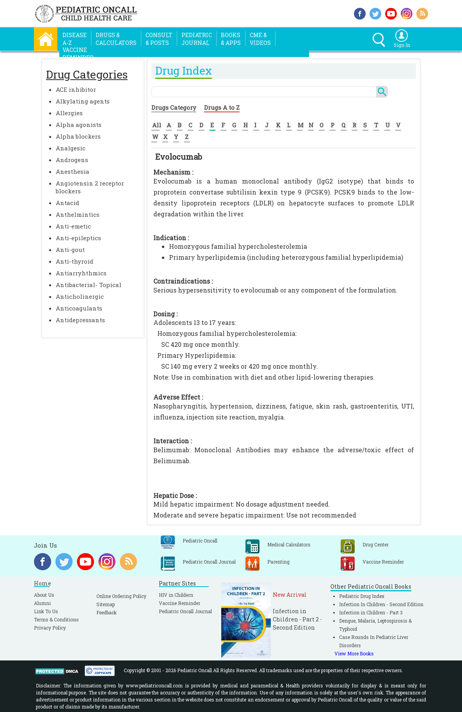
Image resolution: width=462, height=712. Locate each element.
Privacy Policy (50, 628)
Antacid (67, 203)
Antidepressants (80, 320)
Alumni (42, 603)
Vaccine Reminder (179, 603)
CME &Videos (260, 38)
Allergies (69, 113)
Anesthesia (72, 171)
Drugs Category (173, 107)
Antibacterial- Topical (88, 285)
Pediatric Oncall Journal (185, 611)
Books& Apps (231, 38)
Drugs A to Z (222, 107)
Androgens (72, 160)
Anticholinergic (80, 296)
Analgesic (70, 148)
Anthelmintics (78, 214)
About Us (44, 595)
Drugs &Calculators (116, 38)
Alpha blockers (78, 136)
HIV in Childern (176, 595)
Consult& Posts (159, 38)
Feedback (106, 612)
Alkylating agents (83, 101)
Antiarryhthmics (81, 273)
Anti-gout (70, 249)
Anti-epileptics (78, 238)
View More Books (354, 653)
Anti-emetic (73, 226)
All (156, 125)
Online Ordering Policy (121, 596)
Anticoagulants (79, 308)
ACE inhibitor (76, 89)
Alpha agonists (78, 124)
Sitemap (105, 604)
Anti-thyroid (74, 261)
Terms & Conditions (56, 619)
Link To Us (46, 611)
